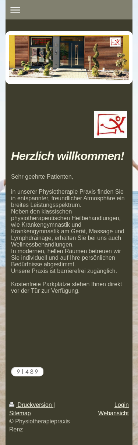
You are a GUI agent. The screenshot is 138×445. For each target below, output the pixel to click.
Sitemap (20, 413)
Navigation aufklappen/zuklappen (69, 10)
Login (121, 405)
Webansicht (113, 413)
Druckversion (31, 405)
